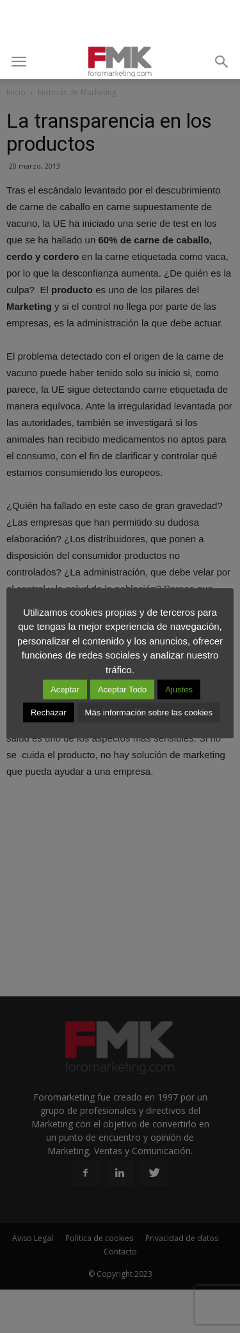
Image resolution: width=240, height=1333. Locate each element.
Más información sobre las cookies (148, 712)
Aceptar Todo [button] (122, 689)
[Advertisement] (120, 22)
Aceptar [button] (65, 689)
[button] (222, 62)
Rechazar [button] (49, 712)
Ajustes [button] (179, 689)
